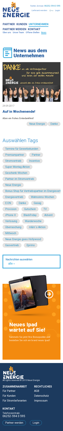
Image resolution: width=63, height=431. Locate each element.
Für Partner (9, 390)
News (43, 32)
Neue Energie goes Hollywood (23, 239)
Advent (48, 215)
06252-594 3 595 (52, 5)
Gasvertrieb (12, 245)
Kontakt (34, 29)
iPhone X (10, 215)
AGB (36, 390)
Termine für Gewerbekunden (21, 148)
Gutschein (30, 209)
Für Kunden (9, 395)
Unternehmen (38, 24)
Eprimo (31, 245)
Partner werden (14, 29)
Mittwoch (10, 233)
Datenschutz (41, 395)
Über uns (7, 32)
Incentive (34, 160)
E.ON (8, 203)
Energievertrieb (14, 197)
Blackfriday (30, 215)
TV (45, 209)
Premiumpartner (14, 154)
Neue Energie (37, 123)
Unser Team (18, 32)
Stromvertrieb (13, 160)
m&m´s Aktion (37, 227)
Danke (54, 123)
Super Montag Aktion (17, 166)
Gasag (37, 203)
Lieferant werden (39, 10)
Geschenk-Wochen (16, 172)
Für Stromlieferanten (15, 400)
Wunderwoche (33, 221)
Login (57, 10)
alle (11, 263)
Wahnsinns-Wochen (42, 197)
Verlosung (11, 221)
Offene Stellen (32, 32)
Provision (10, 209)
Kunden (21, 24)
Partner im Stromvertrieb (19, 179)
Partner (9, 24)
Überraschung (13, 227)
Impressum (41, 400)
